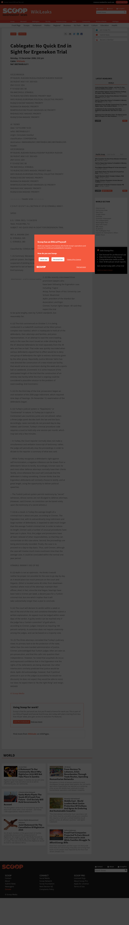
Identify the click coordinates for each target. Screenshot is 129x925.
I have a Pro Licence (74, 259)
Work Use (43, 259)
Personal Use (58, 259)
